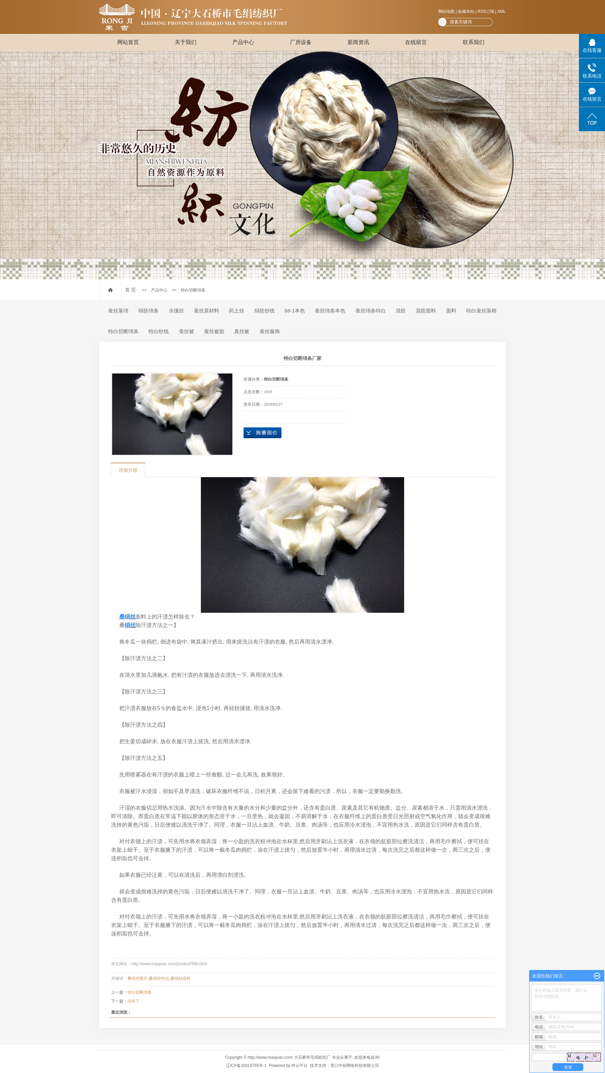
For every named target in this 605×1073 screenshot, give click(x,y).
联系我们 (473, 42)
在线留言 (416, 42)
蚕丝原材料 (206, 310)
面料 (451, 310)
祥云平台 (299, 1065)
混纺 (401, 310)
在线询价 (262, 432)
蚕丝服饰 (269, 331)
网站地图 (446, 11)
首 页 (130, 289)
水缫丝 (176, 310)
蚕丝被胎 (214, 331)
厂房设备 (301, 42)
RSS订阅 (486, 11)
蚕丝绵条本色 (330, 310)
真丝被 (241, 331)
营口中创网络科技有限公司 (354, 1065)
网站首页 (128, 42)
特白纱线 (158, 331)
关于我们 (185, 42)
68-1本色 (295, 310)
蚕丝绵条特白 (370, 310)
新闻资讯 (358, 42)
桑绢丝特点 (159, 978)
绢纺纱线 (264, 310)
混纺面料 (426, 310)
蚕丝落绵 (118, 310)
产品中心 (243, 42)
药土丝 (236, 310)
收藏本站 (466, 11)
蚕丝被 (186, 331)
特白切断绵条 (193, 290)
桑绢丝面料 (180, 978)
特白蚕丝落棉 (481, 310)
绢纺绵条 (148, 310)
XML (501, 11)
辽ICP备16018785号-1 (246, 1065)
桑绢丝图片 (137, 978)
